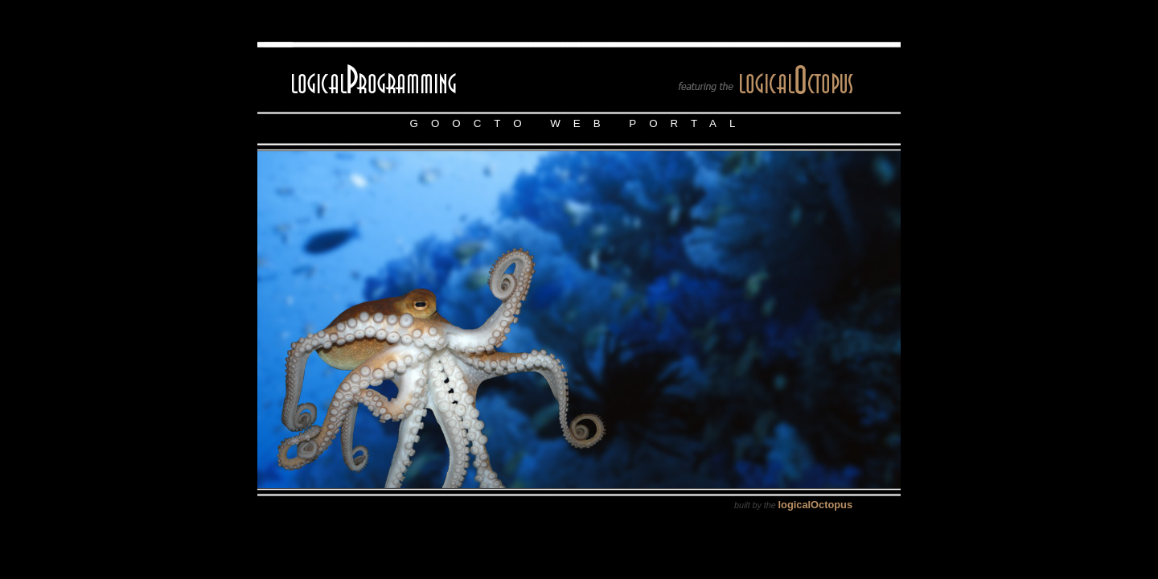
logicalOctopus (815, 505)
